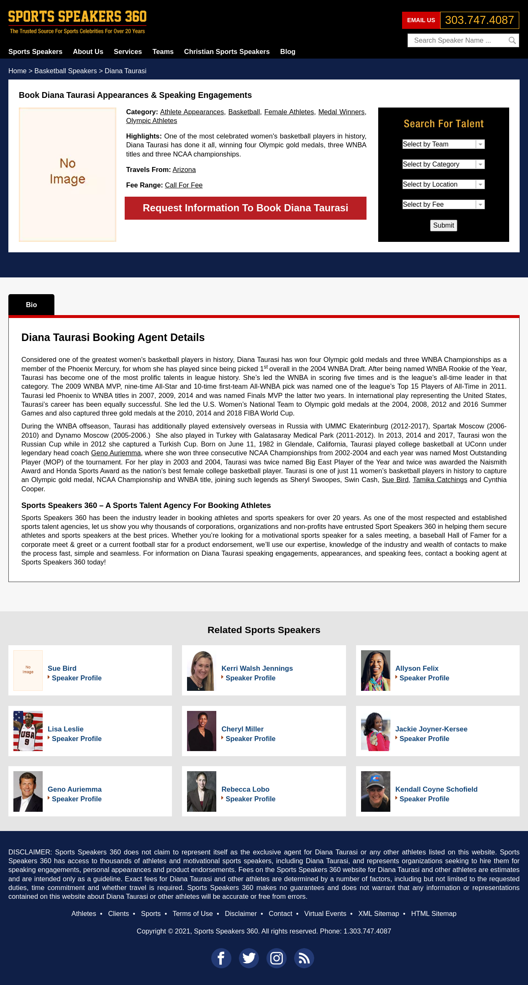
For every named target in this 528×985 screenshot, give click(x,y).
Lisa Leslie (66, 729)
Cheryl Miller (242, 729)
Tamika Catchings (440, 479)
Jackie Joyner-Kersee (431, 729)
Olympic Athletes (151, 120)
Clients (118, 913)
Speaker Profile (77, 678)
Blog (287, 51)
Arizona (184, 169)
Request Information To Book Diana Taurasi (245, 207)
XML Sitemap (378, 913)
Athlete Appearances (192, 111)
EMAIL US (421, 20)
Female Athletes (289, 111)
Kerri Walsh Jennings (257, 668)
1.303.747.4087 (367, 931)
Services (128, 51)
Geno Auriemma (116, 453)
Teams (163, 51)
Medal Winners (341, 111)
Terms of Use (192, 913)
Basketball (244, 111)
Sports (151, 913)
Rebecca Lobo (245, 789)
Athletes (84, 913)
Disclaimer (240, 913)
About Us (88, 51)
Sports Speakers (35, 51)
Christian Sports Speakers (227, 51)
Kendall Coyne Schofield (436, 789)
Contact (280, 913)
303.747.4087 (479, 20)
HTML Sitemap (434, 913)
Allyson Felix (417, 668)
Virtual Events (325, 913)
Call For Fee (183, 185)
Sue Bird (395, 479)
